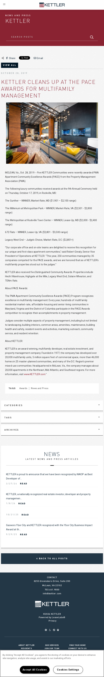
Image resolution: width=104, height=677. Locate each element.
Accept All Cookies (35, 669)
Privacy (52, 621)
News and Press (39, 388)
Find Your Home (77, 645)
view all (9, 65)
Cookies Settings (68, 669)
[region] (52, 663)
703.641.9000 (52, 590)
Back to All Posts (52, 558)
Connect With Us (77, 648)
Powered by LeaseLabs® (52, 618)
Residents (26, 648)
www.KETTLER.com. (35, 374)
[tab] (52, 405)
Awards (23, 388)
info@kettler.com (52, 594)
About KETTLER (26, 645)
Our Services (52, 645)
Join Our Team (52, 648)
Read (23, 483)
